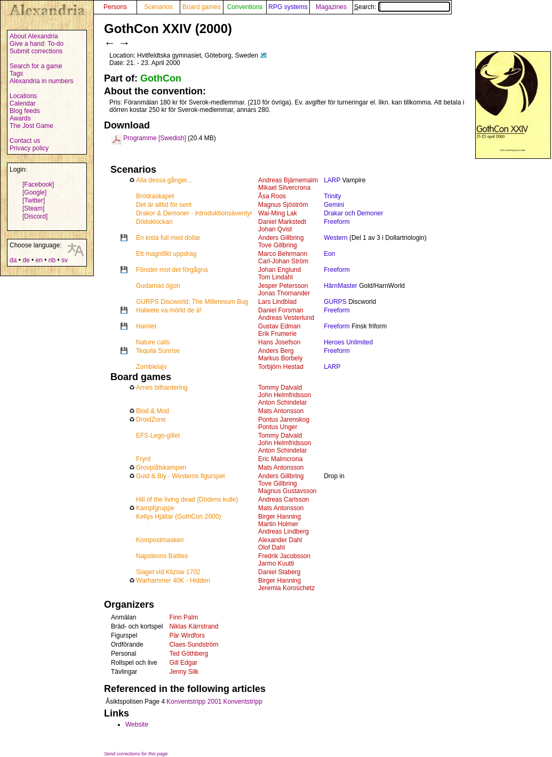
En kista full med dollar (168, 237)
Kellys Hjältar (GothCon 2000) (178, 516)
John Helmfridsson (284, 395)
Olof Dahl (271, 547)
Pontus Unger (277, 427)
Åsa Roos (272, 196)
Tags (16, 73)
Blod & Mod (152, 411)
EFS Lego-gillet (158, 435)
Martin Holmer (278, 524)
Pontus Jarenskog (283, 419)
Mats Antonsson (280, 411)
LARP (332, 180)
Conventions (245, 7)
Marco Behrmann (282, 253)
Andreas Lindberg (283, 531)
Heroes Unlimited (348, 342)
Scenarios (158, 7)
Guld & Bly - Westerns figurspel (180, 476)
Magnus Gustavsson (287, 491)
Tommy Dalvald (280, 387)
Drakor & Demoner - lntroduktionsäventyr (194, 213)
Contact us (25, 140)
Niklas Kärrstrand (193, 626)
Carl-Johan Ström (283, 261)
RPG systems (287, 7)
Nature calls (153, 342)
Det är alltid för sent (163, 204)
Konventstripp (242, 701)
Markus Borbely (280, 358)
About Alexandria (34, 36)
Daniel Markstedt (282, 222)
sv (64, 260)
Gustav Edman (279, 326)
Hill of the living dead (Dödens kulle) (187, 499)
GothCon (160, 78)
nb (52, 260)
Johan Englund (279, 269)
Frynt (143, 459)
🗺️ (264, 55)
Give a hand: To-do (36, 43)
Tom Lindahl (275, 277)
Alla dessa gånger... (164, 180)
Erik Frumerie (277, 333)
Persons (115, 7)
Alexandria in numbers (41, 81)
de (25, 260)
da (13, 260)
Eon (329, 253)
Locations (23, 96)
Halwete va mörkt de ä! (169, 310)
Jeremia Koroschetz (286, 588)
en (38, 260)
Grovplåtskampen (161, 467)
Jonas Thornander (284, 293)
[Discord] (34, 216)
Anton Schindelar (282, 402)
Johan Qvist (275, 229)
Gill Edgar (183, 662)
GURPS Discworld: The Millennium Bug (192, 301)
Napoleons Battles (162, 556)
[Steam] (33, 208)
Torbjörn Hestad (280, 367)
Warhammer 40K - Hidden (173, 580)
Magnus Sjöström (283, 204)
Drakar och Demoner (353, 213)
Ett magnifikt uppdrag (166, 253)
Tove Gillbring (277, 245)
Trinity (332, 196)
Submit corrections (36, 51)
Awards (20, 118)
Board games (201, 7)
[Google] (34, 192)
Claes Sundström (193, 644)
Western (335, 237)
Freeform (337, 222)
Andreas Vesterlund (286, 317)
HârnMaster (340, 285)
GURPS (335, 301)
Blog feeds (25, 111)
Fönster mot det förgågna (172, 269)
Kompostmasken (159, 540)
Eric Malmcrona (280, 459)
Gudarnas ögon (158, 285)
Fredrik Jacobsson (284, 556)
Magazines (331, 7)
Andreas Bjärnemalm (288, 180)
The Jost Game (31, 126)
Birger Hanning (279, 516)
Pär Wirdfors (187, 635)
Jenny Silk (183, 671)
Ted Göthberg (188, 653)
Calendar (23, 103)
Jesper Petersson (283, 285)
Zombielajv (151, 367)
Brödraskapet (155, 196)
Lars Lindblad (277, 301)
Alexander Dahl (280, 540)
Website (136, 724)
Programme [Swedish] (154, 138)
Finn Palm (183, 617)
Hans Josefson (279, 342)
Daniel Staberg (279, 572)
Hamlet (146, 326)
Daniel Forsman (280, 310)
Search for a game (36, 66)
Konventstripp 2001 (193, 701)
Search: (402, 7)
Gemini (334, 204)
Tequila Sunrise (158, 351)
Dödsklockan (154, 222)
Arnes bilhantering (162, 387)
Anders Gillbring (280, 237)
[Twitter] (33, 200)
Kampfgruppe (155, 508)
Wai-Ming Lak (277, 213)
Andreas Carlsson (283, 499)
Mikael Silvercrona (284, 187)
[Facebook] (38, 184)
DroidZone (151, 419)
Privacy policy (29, 148)
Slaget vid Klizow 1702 (168, 572)
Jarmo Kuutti (276, 563)
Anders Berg (276, 351)
